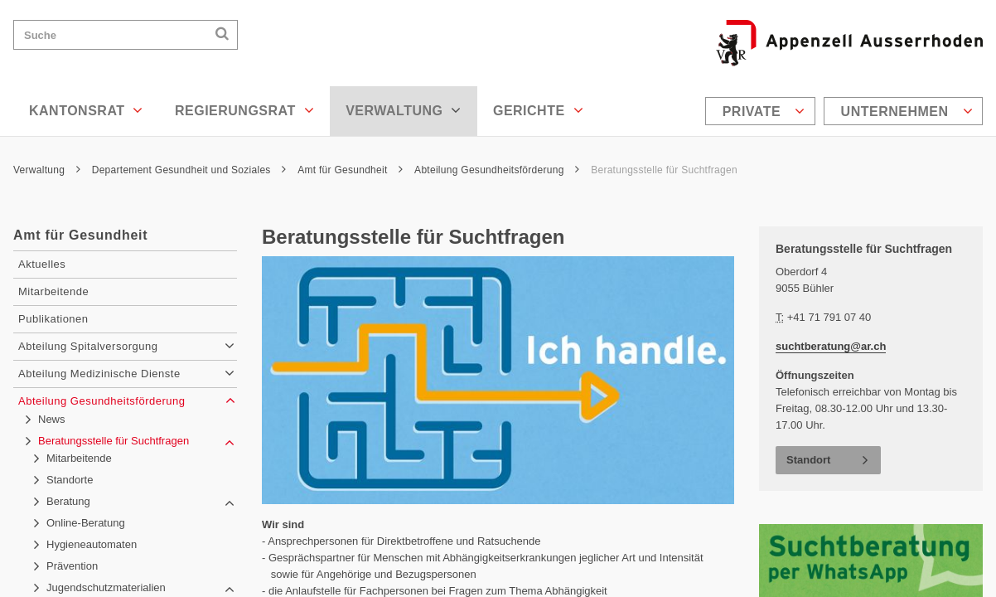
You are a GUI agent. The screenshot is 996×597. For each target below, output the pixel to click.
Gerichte (538, 110)
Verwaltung (404, 110)
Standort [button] (808, 460)
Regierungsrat (244, 110)
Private (764, 111)
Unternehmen (907, 111)
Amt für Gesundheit (350, 170)
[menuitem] (762, 111)
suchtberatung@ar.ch (831, 346)
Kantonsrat (86, 110)
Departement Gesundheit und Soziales (189, 170)
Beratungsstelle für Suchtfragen (664, 170)
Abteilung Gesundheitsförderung (496, 170)
